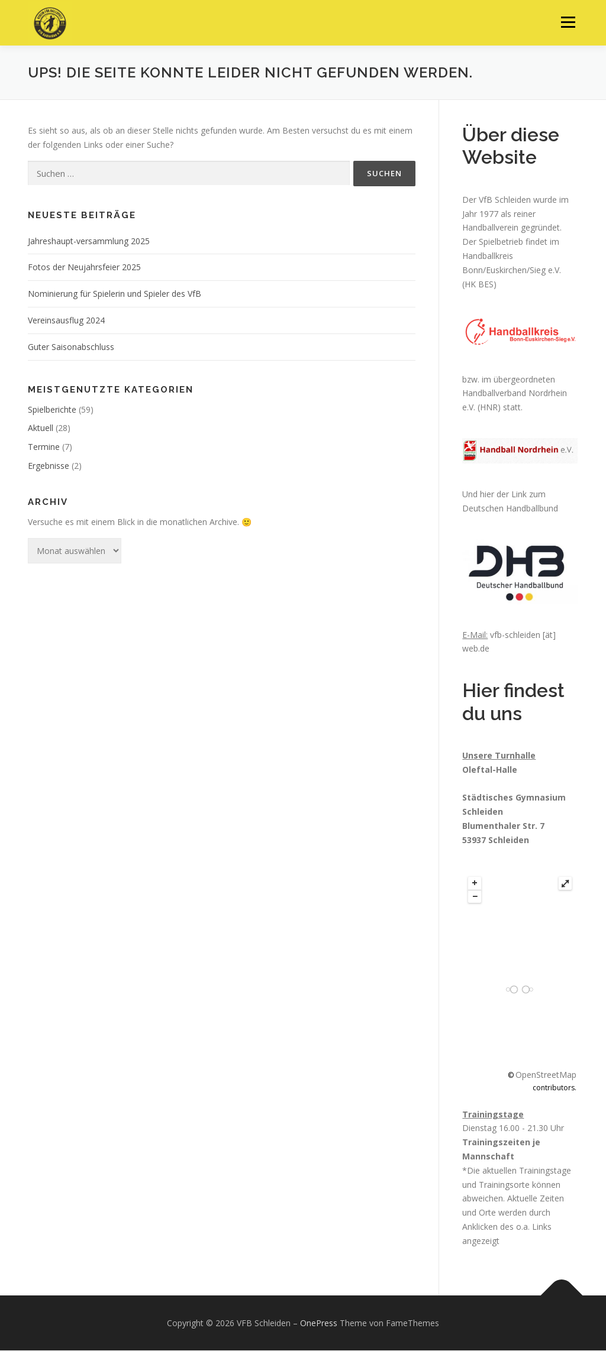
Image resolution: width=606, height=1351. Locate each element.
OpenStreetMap (545, 1075)
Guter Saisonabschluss (71, 347)
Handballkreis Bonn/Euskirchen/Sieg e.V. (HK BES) (512, 270)
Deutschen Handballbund (510, 508)
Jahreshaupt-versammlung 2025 (89, 241)
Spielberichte (52, 410)
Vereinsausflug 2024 (66, 320)
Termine (44, 447)
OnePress (318, 1323)
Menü (567, 22)
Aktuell (40, 428)
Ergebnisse (48, 466)
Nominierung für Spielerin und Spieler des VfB (114, 294)
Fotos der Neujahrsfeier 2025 (84, 267)
